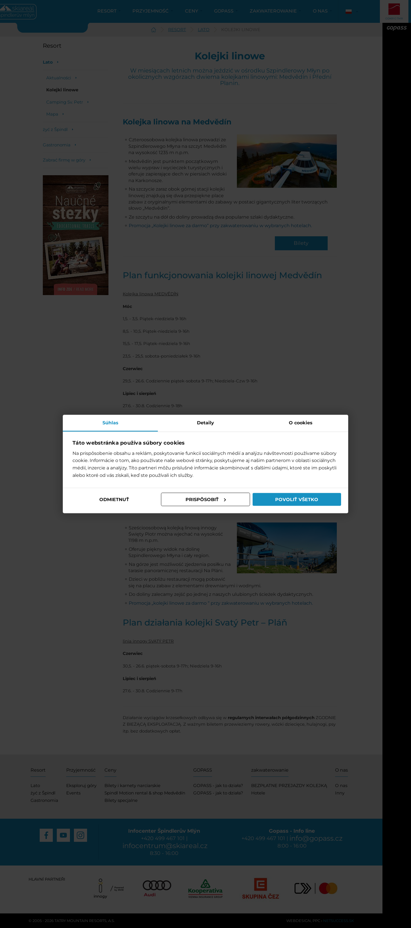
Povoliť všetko (296, 499)
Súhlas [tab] (110, 422)
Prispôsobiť (206, 499)
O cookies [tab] (301, 422)
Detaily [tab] (205, 422)
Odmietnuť (114, 499)
